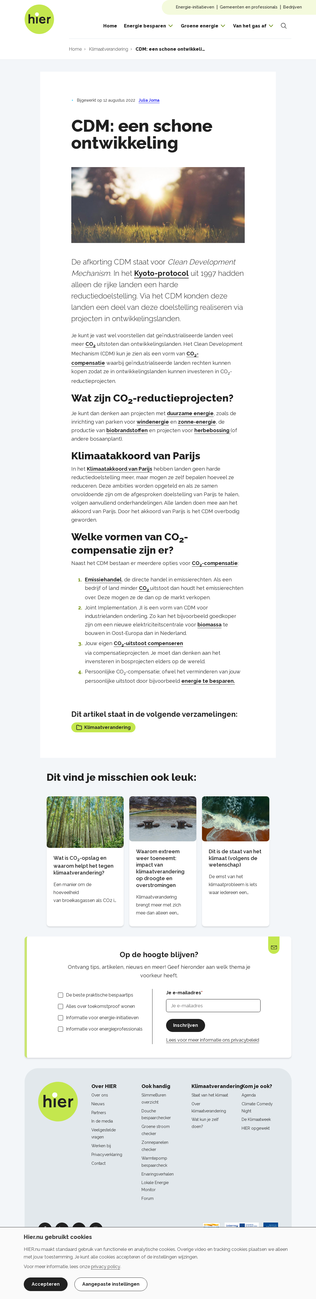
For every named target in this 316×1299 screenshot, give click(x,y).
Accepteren (46, 1284)
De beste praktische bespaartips (99, 995)
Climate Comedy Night (257, 1107)
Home (110, 26)
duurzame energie (190, 413)
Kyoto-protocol (161, 273)
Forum (147, 1198)
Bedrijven (292, 7)
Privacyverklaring (106, 1154)
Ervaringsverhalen (157, 1174)
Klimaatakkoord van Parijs (119, 469)
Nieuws (98, 1104)
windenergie (153, 422)
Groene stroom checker (155, 1130)
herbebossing (212, 430)
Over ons (99, 1095)
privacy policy (105, 1266)
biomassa (209, 625)
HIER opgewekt (256, 1128)
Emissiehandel (103, 580)
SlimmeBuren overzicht (153, 1098)
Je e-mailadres (183, 992)
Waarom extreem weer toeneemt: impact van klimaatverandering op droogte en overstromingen (160, 868)
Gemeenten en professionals (249, 7)
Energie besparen (145, 26)
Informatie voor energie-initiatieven (102, 1017)
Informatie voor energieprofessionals (104, 1029)
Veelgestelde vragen (103, 1133)
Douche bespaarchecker (156, 1114)
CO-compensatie (215, 563)
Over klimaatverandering (209, 1107)
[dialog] (158, 1263)
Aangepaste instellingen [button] (110, 1284)
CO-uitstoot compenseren (148, 643)
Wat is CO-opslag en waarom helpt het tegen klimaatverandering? (83, 865)
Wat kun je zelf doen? (205, 1123)
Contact (98, 1163)
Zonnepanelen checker (154, 1146)
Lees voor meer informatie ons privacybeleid (212, 1040)
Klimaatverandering (103, 727)
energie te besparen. (208, 681)
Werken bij (101, 1146)
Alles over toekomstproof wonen (100, 1006)
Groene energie (199, 26)
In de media (102, 1121)
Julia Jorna (149, 100)
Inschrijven (185, 1025)
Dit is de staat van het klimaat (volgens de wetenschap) (235, 858)
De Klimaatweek (256, 1119)
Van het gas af (249, 26)
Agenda (249, 1095)
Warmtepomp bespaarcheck (154, 1162)
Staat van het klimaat (210, 1095)
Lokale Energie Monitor (155, 1186)
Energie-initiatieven (195, 7)
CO (90, 344)
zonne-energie (197, 422)
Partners (98, 1112)
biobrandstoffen (127, 430)
